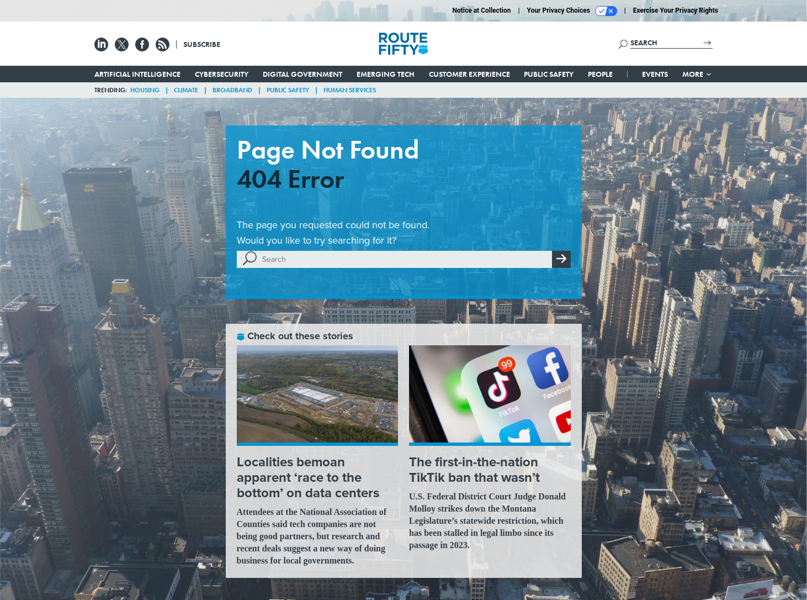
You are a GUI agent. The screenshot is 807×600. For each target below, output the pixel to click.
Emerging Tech (386, 74)
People (600, 74)
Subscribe (201, 44)
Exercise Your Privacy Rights (675, 10)
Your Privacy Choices (572, 11)
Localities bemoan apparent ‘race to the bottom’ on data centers (308, 477)
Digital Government (302, 74)
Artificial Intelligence (137, 74)
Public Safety (549, 74)
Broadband (232, 90)
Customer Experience (469, 74)
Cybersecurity (221, 74)
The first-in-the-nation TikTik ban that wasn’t (474, 469)
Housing (145, 90)
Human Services (349, 90)
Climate (186, 90)
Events (655, 74)
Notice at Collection (481, 10)
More (697, 74)
